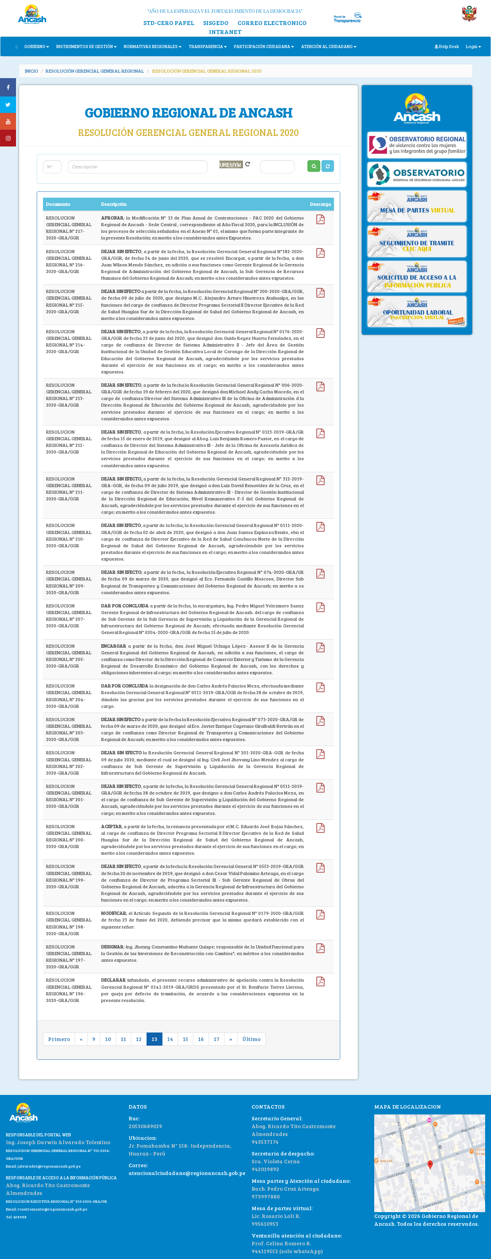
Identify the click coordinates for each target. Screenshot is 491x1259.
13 (154, 1039)
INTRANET (225, 31)
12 (139, 1039)
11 (123, 1039)
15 (185, 1039)
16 (201, 1039)
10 (108, 1039)
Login (473, 46)
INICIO (31, 71)
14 (170, 1039)
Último (251, 1039)
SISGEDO (216, 22)
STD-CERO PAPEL (168, 22)
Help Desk (447, 46)
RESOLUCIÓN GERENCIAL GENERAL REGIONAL (95, 71)
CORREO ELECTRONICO (272, 22)
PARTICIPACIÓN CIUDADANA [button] (264, 46)
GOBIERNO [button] (36, 46)
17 (217, 1039)
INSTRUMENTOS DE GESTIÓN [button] (86, 46)
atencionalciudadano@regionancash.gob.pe (187, 1173)
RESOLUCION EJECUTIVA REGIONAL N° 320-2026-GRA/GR (56, 1201)
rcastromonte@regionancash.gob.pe (52, 1209)
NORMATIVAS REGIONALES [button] (153, 46)
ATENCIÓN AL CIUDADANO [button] (329, 46)
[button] (327, 166)
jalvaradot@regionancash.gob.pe (49, 1166)
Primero (59, 1039)
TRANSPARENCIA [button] (208, 46)
